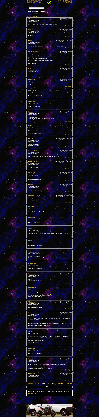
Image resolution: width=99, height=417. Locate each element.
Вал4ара (32, 79)
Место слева (34, 5)
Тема (39, 5)
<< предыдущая (29, 383)
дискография (29, 1)
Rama (31, 19)
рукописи (34, 2)
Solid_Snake (33, 161)
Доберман (32, 90)
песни (36, 0)
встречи (70, 0)
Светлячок (32, 263)
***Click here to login (32, 393)
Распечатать (50, 386)
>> (71, 383)
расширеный (31, 9)
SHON (31, 138)
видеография (35, 1)
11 (68, 383)
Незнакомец (33, 287)
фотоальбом (29, 2)
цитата (69, 25)
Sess (30, 40)
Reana (31, 228)
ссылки (67, 2)
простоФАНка (33, 51)
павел (31, 29)
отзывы (66, 0)
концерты (40, 0)
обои (66, 1)
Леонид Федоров (32, 292)
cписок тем (28, 16)
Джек (30, 68)
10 (67, 383)
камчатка (59, 0)
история (32, 0)
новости (28, 0)
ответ (66, 25)
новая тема (34, 16)
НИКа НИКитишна (34, 195)
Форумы (28, 5)
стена (63, 0)
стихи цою (62, 1)
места (40, 1)
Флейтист (32, 206)
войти (71, 2)
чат (58, 1)
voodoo (36, 13)
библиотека (39, 2)
